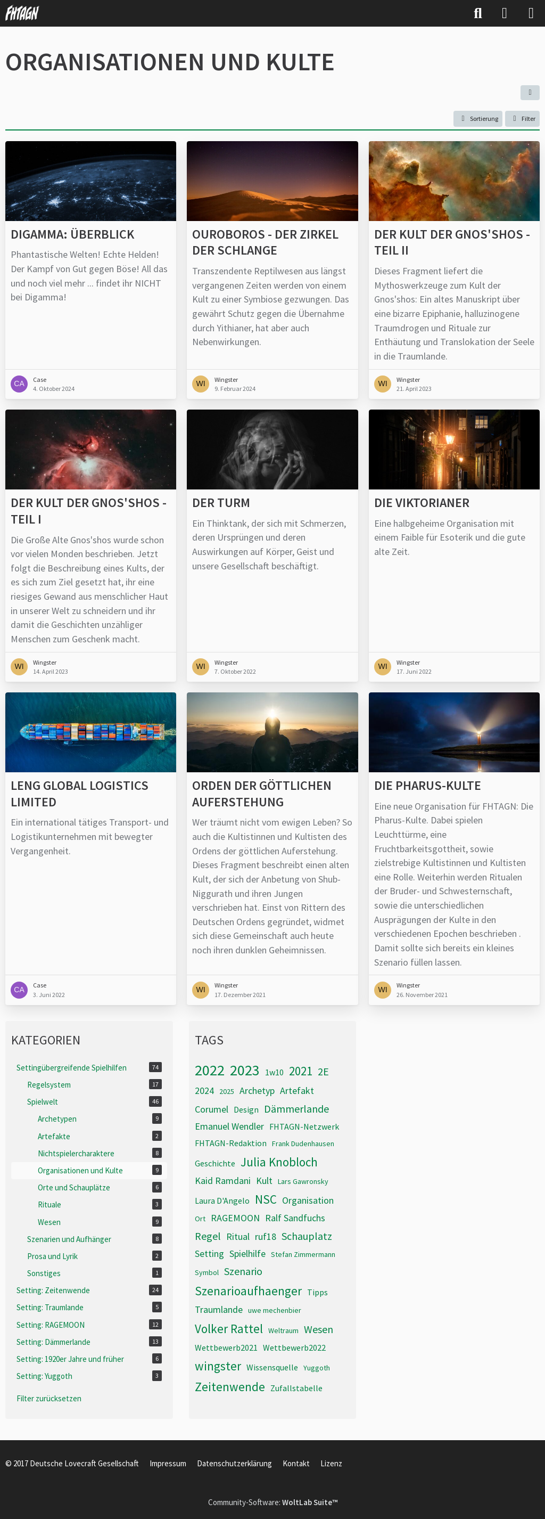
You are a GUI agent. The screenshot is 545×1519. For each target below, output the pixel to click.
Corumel (211, 1109)
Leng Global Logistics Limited (79, 794)
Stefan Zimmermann (303, 1254)
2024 (204, 1090)
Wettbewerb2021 (226, 1347)
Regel (208, 1236)
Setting (209, 1253)
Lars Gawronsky (303, 1181)
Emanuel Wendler (229, 1126)
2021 (300, 1071)
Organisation (308, 1200)
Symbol (207, 1272)
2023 (245, 1070)
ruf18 (265, 1236)
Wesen (318, 1329)
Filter (522, 119)
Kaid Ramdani (223, 1180)
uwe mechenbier (274, 1310)
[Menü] (531, 13)
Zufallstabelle (296, 1388)
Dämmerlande (296, 1108)
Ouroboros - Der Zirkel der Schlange (265, 242)
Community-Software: (272, 1502)
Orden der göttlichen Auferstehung (262, 794)
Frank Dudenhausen (303, 1143)
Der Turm (221, 503)
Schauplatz (307, 1236)
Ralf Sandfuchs (295, 1218)
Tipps (317, 1292)
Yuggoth (316, 1368)
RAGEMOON (235, 1218)
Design (246, 1109)
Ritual (238, 1236)
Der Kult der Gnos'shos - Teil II (452, 242)
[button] (530, 92)
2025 (226, 1091)
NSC (266, 1199)
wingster (218, 1366)
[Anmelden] (504, 13)
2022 (210, 1070)
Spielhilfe (247, 1253)
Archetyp (257, 1090)
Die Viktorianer (421, 503)
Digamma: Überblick (72, 234)
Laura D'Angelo (222, 1200)
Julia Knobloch (279, 1162)
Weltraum (283, 1330)
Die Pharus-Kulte (427, 786)
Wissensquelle (272, 1367)
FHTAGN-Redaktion (231, 1143)
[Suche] (478, 13)
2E (323, 1071)
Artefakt (297, 1090)
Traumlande (219, 1309)
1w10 (274, 1072)
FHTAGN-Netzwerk (304, 1126)
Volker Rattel (229, 1328)
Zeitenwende (230, 1386)
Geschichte (215, 1163)
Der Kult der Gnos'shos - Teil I (89, 511)
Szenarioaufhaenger (248, 1290)
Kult (264, 1180)
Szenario (243, 1271)
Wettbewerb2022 (294, 1347)
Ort (200, 1218)
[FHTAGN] (22, 12)
